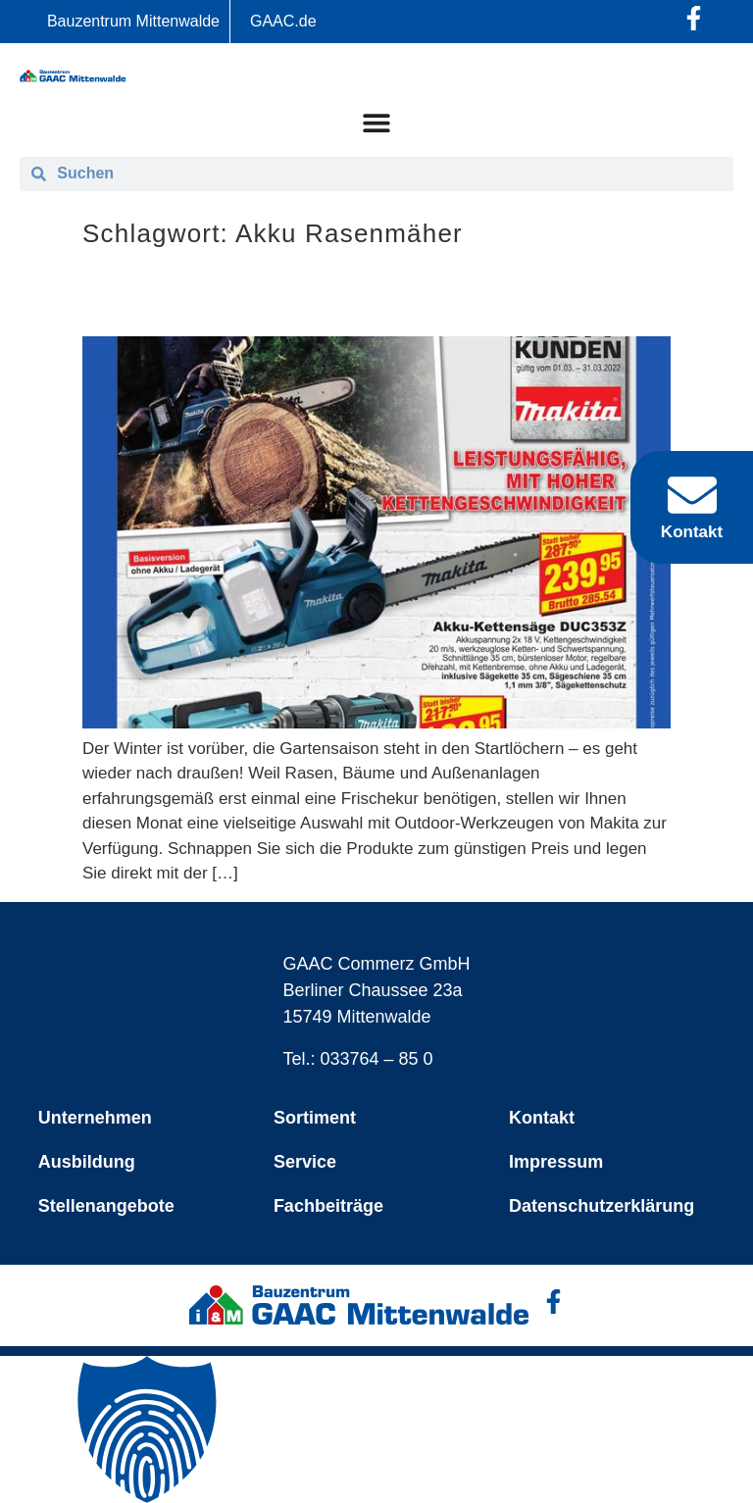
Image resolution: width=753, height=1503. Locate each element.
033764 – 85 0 (377, 1059)
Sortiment (315, 1117)
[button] (376, 1429)
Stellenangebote (106, 1206)
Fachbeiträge (328, 1206)
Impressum (556, 1162)
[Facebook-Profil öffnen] (693, 18)
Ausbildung (86, 1162)
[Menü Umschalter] (376, 122)
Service (305, 1162)
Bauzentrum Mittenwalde (133, 21)
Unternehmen (95, 1117)
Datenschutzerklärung (601, 1206)
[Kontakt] (692, 495)
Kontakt (542, 1117)
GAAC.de (283, 21)
